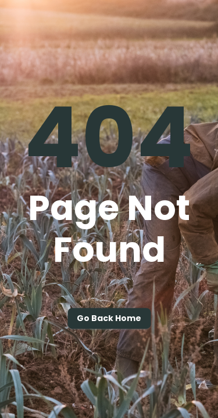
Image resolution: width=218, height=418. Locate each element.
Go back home (109, 319)
